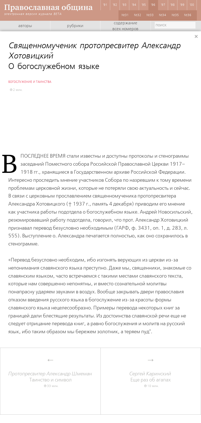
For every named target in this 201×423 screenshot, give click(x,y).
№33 (150, 15)
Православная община (48, 7)
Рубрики (75, 26)
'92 (115, 5)
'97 (163, 5)
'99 (182, 5)
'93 (124, 5)
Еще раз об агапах (150, 377)
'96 (153, 5)
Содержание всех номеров (125, 26)
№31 (125, 15)
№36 (187, 15)
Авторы (25, 26)
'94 (134, 5)
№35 (175, 15)
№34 (162, 15)
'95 (143, 5)
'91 (105, 5)
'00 (192, 5)
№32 (137, 15)
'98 (172, 5)
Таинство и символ (50, 377)
